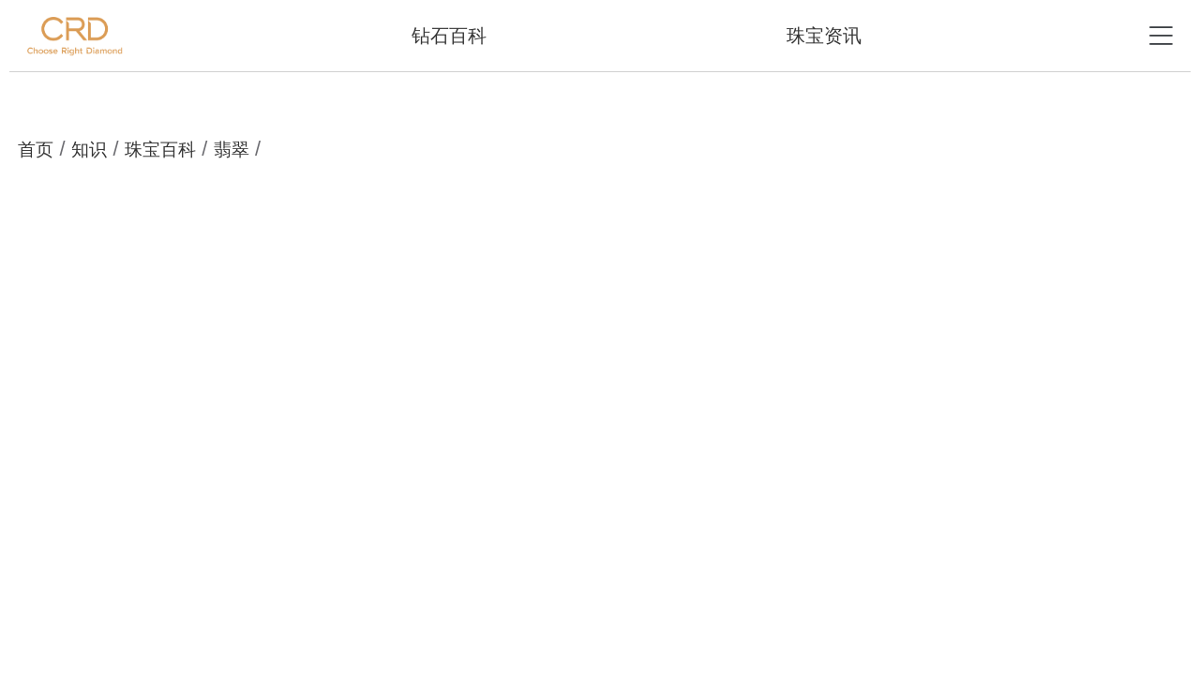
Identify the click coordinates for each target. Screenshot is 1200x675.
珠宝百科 (160, 149)
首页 (35, 149)
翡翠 (231, 149)
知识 (89, 149)
